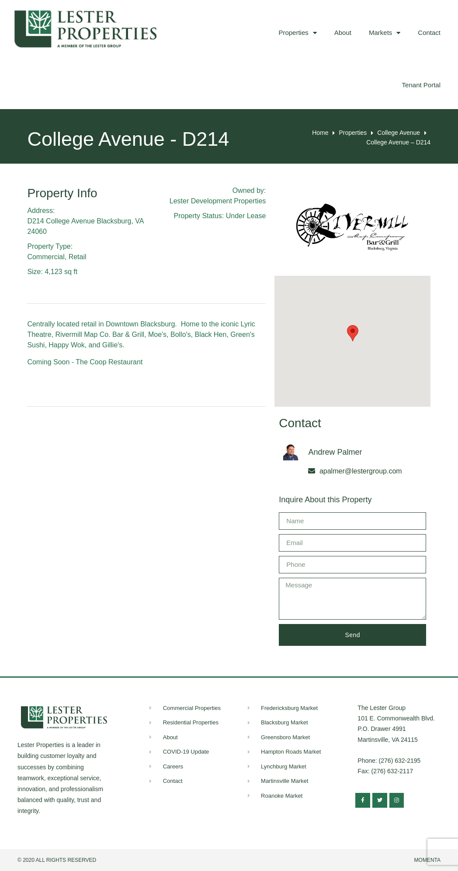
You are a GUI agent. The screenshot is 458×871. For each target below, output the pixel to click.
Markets (384, 33)
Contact (429, 32)
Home (320, 132)
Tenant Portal (421, 85)
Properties (297, 33)
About (342, 32)
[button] (352, 333)
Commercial (45, 257)
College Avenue (398, 132)
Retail (78, 257)
